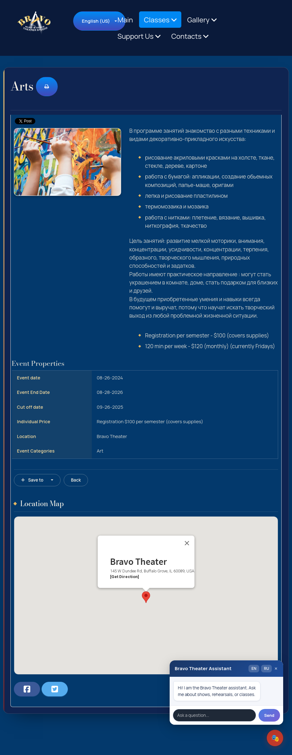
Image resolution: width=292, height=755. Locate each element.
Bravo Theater (112, 436)
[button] (146, 597)
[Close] (186, 543)
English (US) (96, 21)
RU (266, 668)
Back (76, 480)
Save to (32, 480)
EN (253, 668)
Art (100, 451)
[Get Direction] (124, 577)
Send (269, 715)
